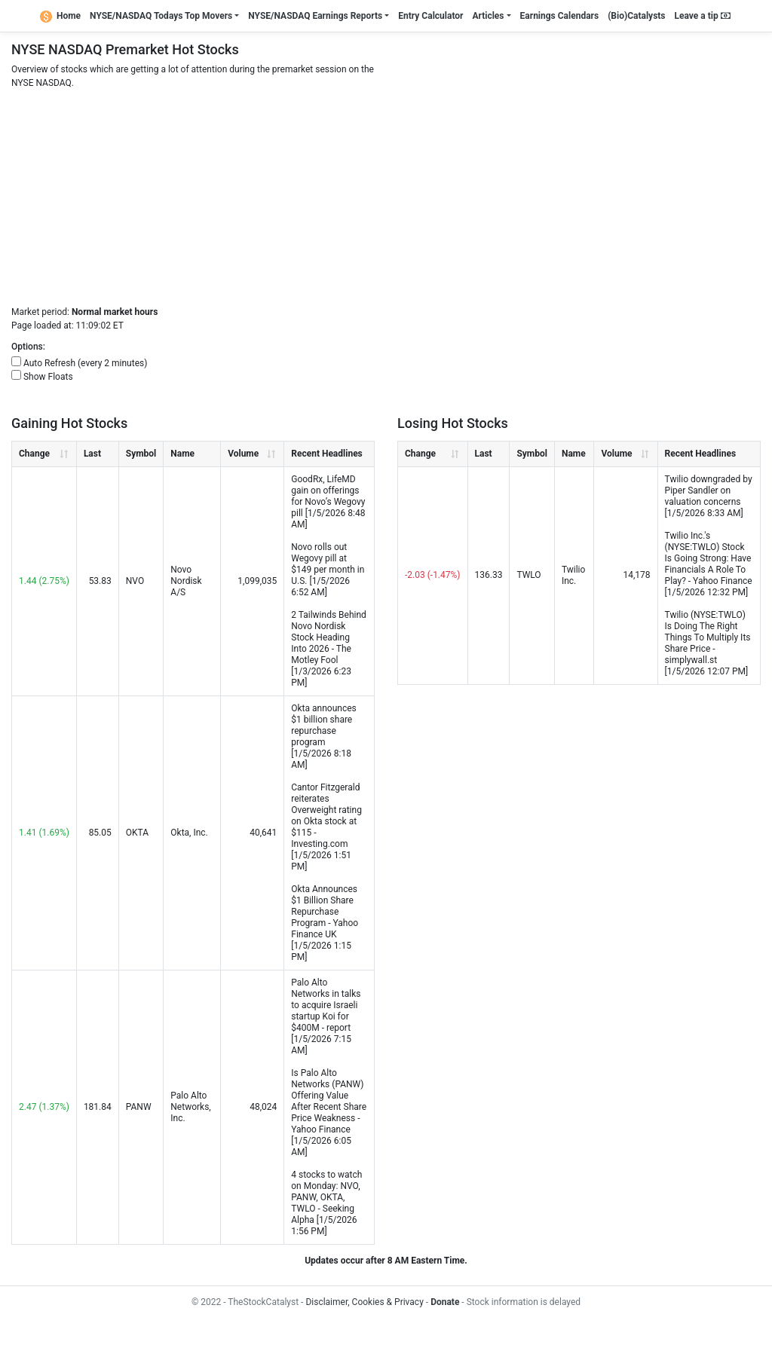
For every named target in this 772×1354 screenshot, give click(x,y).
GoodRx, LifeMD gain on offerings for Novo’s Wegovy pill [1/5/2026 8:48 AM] (328, 502)
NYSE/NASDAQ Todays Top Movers (161, 16)
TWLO (528, 575)
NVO (135, 581)
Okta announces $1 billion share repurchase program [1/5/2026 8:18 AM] (323, 736)
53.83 (100, 581)
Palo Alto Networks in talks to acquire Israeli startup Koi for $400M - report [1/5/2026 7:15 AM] (325, 1016)
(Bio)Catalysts (636, 16)
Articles (488, 16)
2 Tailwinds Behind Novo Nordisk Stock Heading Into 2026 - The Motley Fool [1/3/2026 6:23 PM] (328, 649)
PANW (139, 1107)
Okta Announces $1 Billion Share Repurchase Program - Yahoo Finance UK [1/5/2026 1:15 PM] (324, 923)
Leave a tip (703, 16)
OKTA (137, 832)
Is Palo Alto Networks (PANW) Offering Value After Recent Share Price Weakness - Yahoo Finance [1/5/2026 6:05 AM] (328, 1112)
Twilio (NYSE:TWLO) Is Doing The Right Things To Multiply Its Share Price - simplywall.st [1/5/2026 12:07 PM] (708, 643)
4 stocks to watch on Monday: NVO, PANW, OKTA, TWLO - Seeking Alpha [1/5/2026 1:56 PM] (326, 1202)
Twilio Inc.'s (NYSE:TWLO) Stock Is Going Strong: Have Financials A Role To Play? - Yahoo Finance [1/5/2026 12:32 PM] (708, 564)
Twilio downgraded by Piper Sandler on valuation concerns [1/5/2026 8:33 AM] (708, 496)
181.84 (98, 1107)
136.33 (489, 575)
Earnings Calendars (559, 16)
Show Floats (48, 376)
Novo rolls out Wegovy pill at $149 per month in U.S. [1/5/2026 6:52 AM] (327, 570)
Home (60, 16)
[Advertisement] (386, 199)
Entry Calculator (430, 16)
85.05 (100, 832)
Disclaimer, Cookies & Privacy (364, 1302)
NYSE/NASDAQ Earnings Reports (315, 16)
